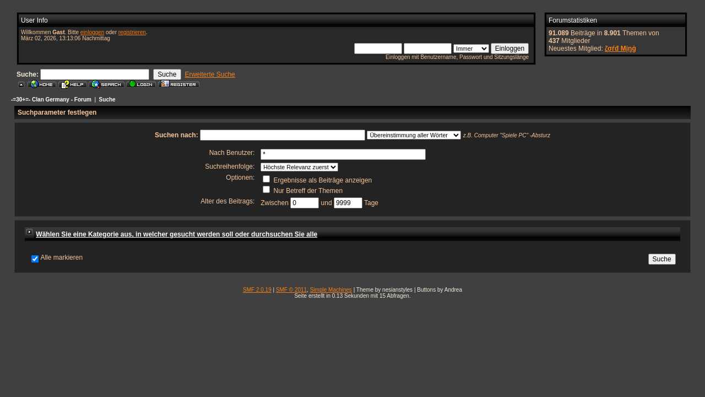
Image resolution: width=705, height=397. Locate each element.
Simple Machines (331, 290)
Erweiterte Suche (210, 74)
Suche (107, 99)
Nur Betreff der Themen (303, 191)
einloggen (92, 32)
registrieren (132, 32)
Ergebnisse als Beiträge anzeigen (317, 180)
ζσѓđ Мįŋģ (620, 48)
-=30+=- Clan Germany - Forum (51, 99)
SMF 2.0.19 (257, 290)
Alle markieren (61, 257)
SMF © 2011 (291, 290)
